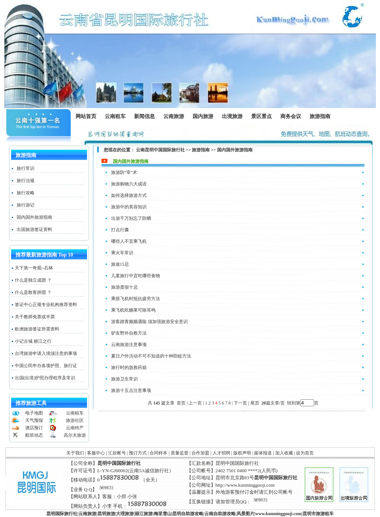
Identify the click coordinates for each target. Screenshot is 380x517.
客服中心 (96, 453)
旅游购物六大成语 (129, 184)
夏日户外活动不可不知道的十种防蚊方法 (151, 356)
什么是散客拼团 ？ (33, 292)
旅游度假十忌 (124, 287)
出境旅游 (233, 116)
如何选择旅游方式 (129, 195)
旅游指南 (321, 116)
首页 (181, 403)
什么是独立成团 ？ (33, 280)
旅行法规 (25, 180)
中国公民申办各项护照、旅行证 (46, 365)
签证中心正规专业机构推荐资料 (46, 304)
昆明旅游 (106, 513)
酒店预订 (34, 427)
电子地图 (34, 413)
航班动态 (34, 435)
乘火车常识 (122, 252)
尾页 (255, 403)
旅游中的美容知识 (129, 206)
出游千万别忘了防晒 (131, 218)
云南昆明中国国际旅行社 (160, 149)
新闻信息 (146, 116)
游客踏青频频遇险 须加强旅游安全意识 (149, 321)
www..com (278, 513)
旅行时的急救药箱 (129, 367)
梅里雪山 (162, 513)
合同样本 (158, 453)
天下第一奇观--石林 (34, 268)
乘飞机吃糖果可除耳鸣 (133, 310)
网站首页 (86, 116)
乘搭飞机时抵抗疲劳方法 (135, 298)
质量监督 (180, 453)
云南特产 (75, 427)
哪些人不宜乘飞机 (129, 241)
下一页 (240, 403)
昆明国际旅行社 (61, 513)
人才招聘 (221, 453)
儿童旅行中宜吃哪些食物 (135, 275)
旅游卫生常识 (124, 379)
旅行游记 (25, 205)
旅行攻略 (25, 192)
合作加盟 (200, 453)
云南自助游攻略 (220, 513)
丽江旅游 (144, 513)
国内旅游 (202, 116)
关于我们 (75, 453)
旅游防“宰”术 (124, 172)
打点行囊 (120, 229)
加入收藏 (284, 453)
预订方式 (138, 453)
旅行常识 (25, 168)
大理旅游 (125, 513)
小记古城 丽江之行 (33, 341)
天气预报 (34, 420)
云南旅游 (175, 116)
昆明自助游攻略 (187, 513)
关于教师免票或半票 (35, 316)
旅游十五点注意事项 (131, 390)
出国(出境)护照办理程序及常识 (45, 377)
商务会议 (290, 116)
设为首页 (305, 453)
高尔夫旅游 (75, 435)
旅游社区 (75, 420)
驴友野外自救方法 (129, 333)
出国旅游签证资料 (34, 229)
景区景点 (263, 116)
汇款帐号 (117, 453)
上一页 (195, 403)
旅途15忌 (120, 264)
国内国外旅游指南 (34, 217)
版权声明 (242, 453)
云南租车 (115, 116)
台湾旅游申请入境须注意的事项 (46, 353)
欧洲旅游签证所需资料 (37, 329)
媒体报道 (263, 453)
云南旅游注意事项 (129, 344)
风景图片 (245, 513)
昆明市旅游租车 (318, 513)
